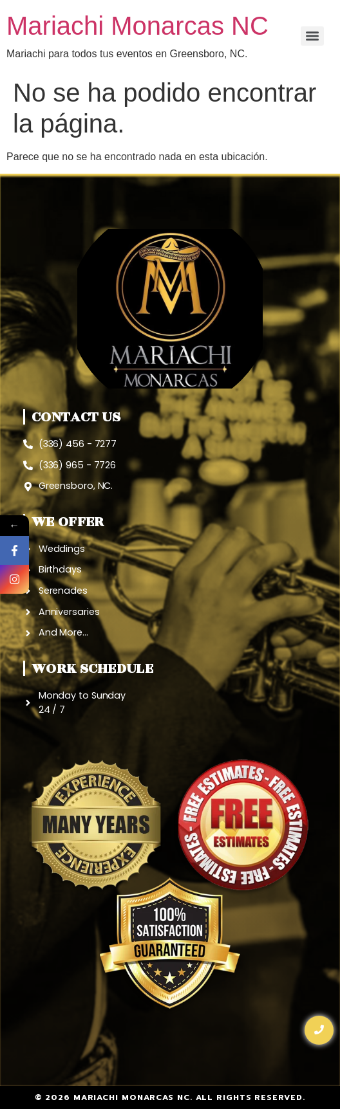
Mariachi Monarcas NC (137, 26)
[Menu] (312, 36)
